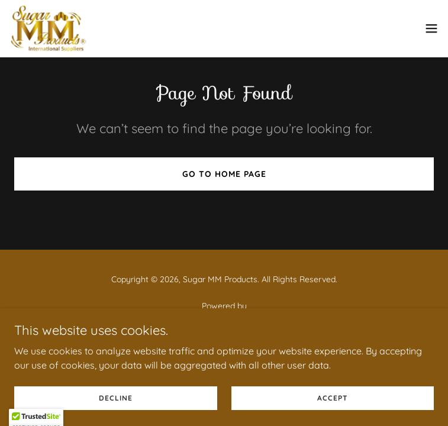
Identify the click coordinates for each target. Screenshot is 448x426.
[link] (48, 28)
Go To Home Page (224, 174)
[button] (431, 28)
